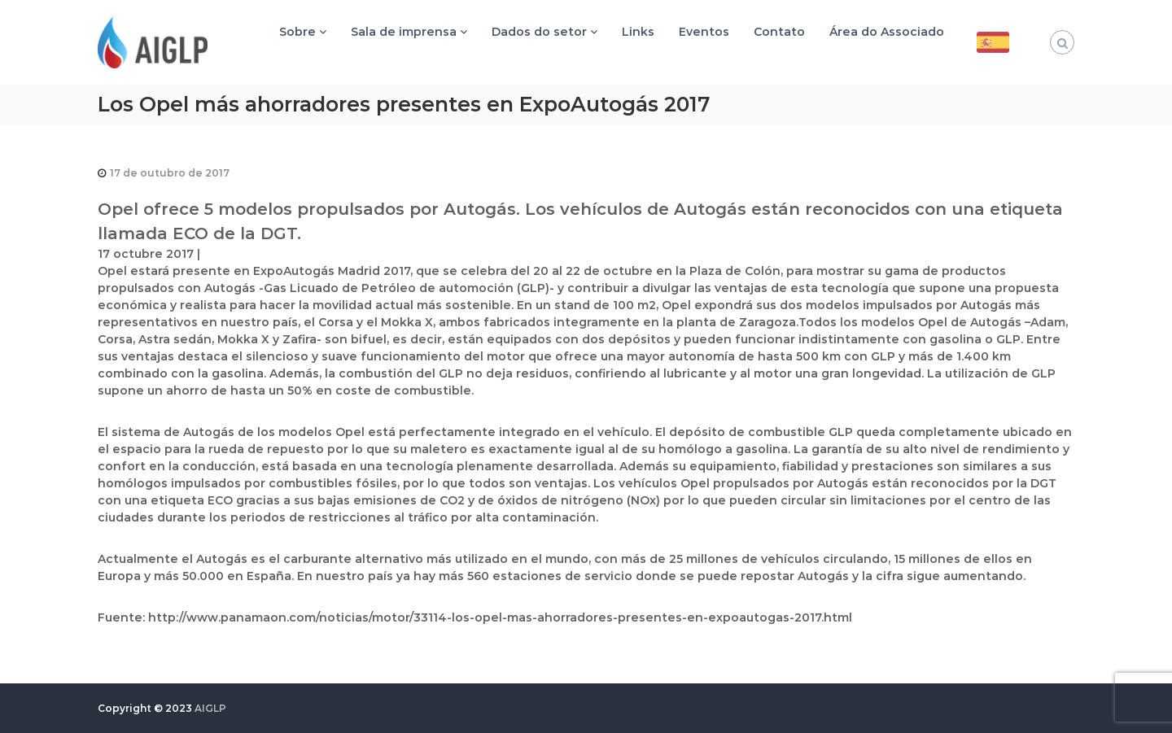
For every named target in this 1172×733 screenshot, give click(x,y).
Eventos (704, 31)
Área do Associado (886, 31)
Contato (779, 31)
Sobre (297, 31)
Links (638, 31)
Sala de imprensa (404, 31)
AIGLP (210, 708)
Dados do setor (539, 31)
